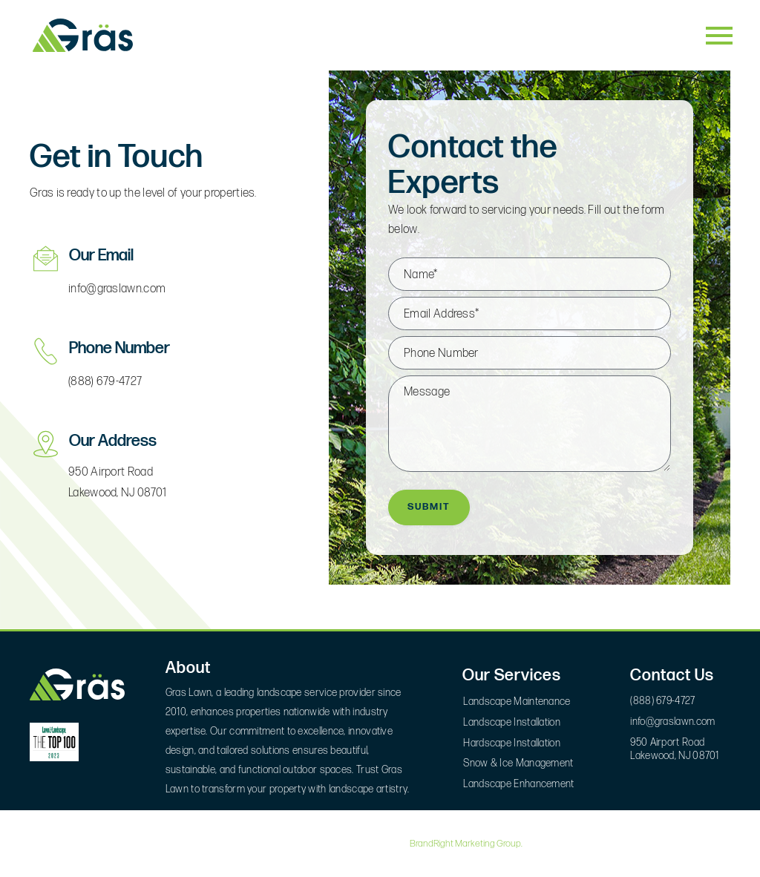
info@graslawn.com (117, 289)
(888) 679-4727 (105, 382)
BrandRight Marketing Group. (466, 844)
